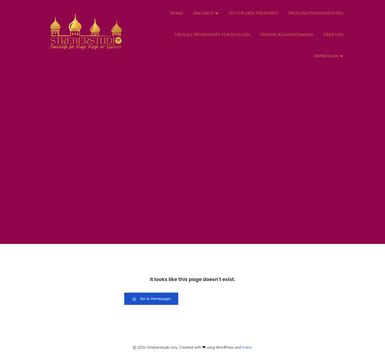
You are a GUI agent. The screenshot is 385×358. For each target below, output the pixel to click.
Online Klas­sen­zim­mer (286, 34)
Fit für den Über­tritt (254, 13)
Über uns (333, 34)
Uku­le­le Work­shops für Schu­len (212, 34)
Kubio (247, 347)
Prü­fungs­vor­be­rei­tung (316, 13)
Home (176, 13)
